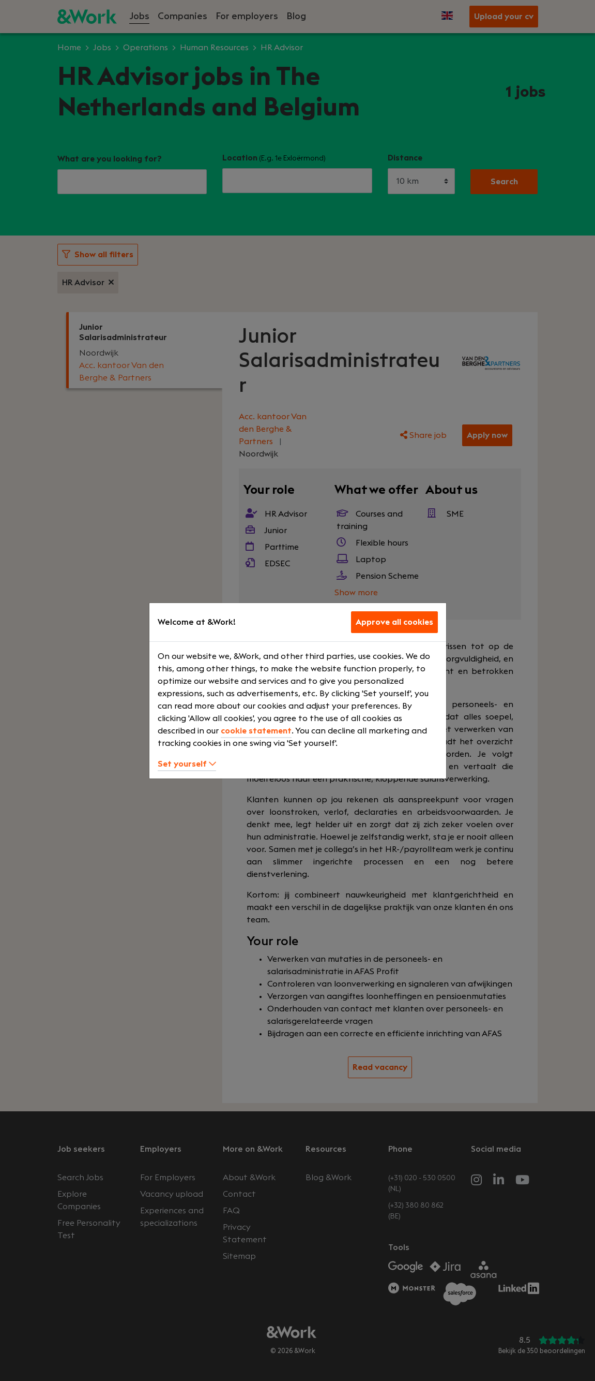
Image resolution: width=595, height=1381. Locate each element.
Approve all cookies (394, 622)
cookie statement (256, 731)
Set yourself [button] (187, 764)
